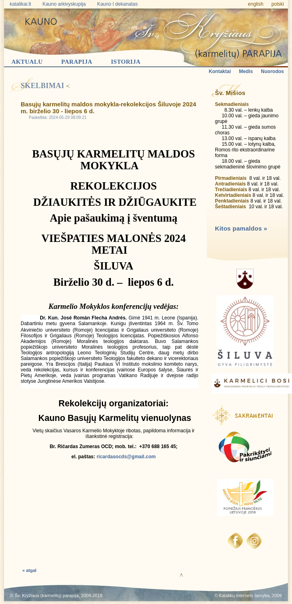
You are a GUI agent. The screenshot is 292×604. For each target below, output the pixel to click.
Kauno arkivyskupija (64, 4)
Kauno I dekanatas (117, 4)
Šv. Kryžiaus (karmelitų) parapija (47, 595)
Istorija (125, 61)
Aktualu (27, 61)
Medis (246, 71)
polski (277, 4)
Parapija (76, 61)
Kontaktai (220, 71)
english (255, 4)
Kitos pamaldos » (241, 228)
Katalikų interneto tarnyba (244, 595)
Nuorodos (272, 71)
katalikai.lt (20, 4)
